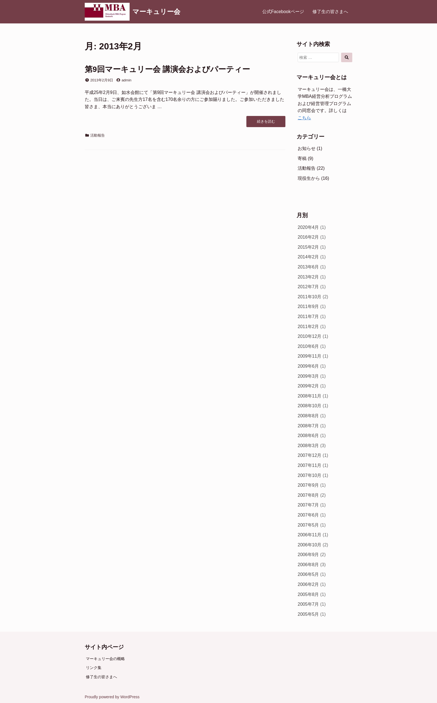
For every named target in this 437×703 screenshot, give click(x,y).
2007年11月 (309, 465)
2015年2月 (308, 247)
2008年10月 (309, 405)
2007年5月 (308, 525)
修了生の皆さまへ (330, 11)
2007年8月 (308, 495)
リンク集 (93, 667)
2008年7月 (308, 425)
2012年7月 (308, 286)
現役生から (309, 178)
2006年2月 (308, 584)
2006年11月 (309, 534)
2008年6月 (308, 435)
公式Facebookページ (283, 11)
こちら (304, 117)
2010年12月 (309, 336)
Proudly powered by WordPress (112, 697)
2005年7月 (308, 604)
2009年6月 (308, 366)
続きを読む (266, 122)
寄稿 (302, 158)
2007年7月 (308, 505)
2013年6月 (308, 267)
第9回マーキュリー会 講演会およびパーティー (167, 69)
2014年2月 (308, 256)
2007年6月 (308, 515)
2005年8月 (308, 594)
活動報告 (97, 135)
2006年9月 (308, 554)
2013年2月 (308, 277)
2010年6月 (308, 346)
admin (126, 80)
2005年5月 (308, 614)
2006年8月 (308, 564)
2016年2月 (308, 237)
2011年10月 (309, 296)
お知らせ (306, 148)
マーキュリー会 (156, 11)
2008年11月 (309, 396)
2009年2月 (308, 386)
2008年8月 (308, 415)
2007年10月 (309, 475)
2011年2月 (308, 326)
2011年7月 (308, 316)
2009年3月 (308, 376)
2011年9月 (308, 306)
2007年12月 (309, 455)
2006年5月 (308, 574)
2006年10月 (309, 544)
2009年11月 (309, 356)
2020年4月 (308, 227)
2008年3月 (308, 445)
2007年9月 (308, 485)
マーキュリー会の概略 (105, 658)
